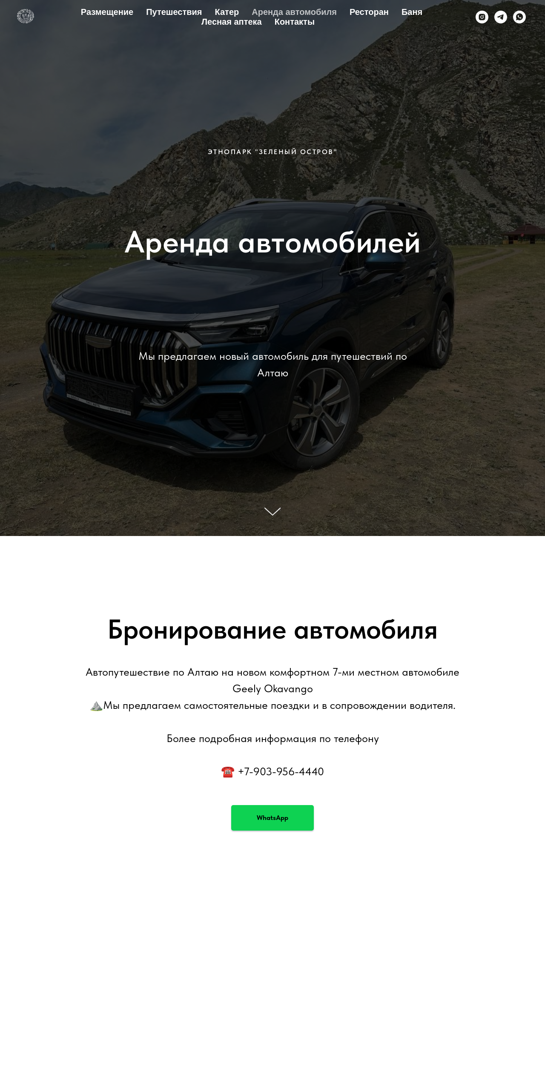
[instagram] (482, 17)
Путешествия (174, 12)
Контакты (295, 21)
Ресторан (369, 12)
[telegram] (500, 17)
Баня (412, 12)
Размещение (107, 12)
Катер (227, 12)
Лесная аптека (231, 21)
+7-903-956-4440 (281, 771)
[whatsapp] (519, 17)
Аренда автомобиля (294, 12)
